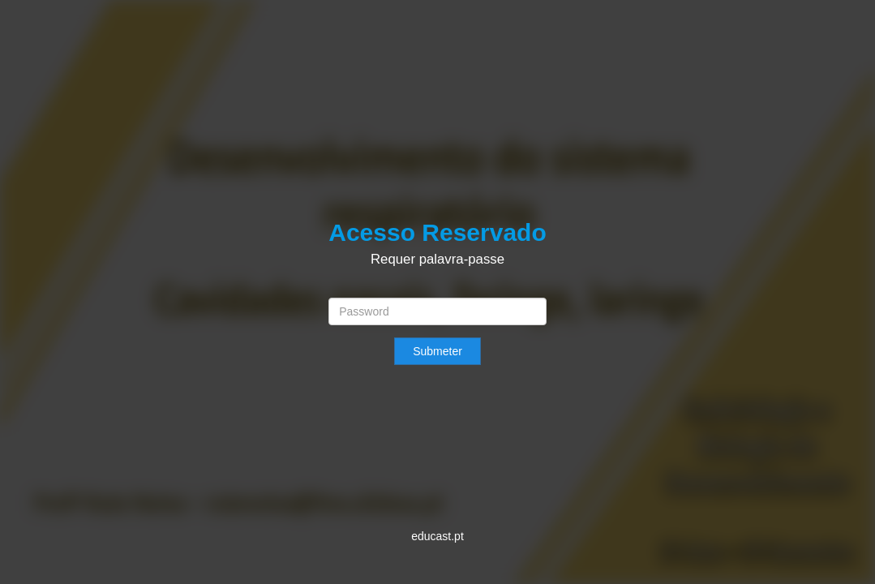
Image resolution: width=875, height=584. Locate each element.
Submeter (437, 351)
